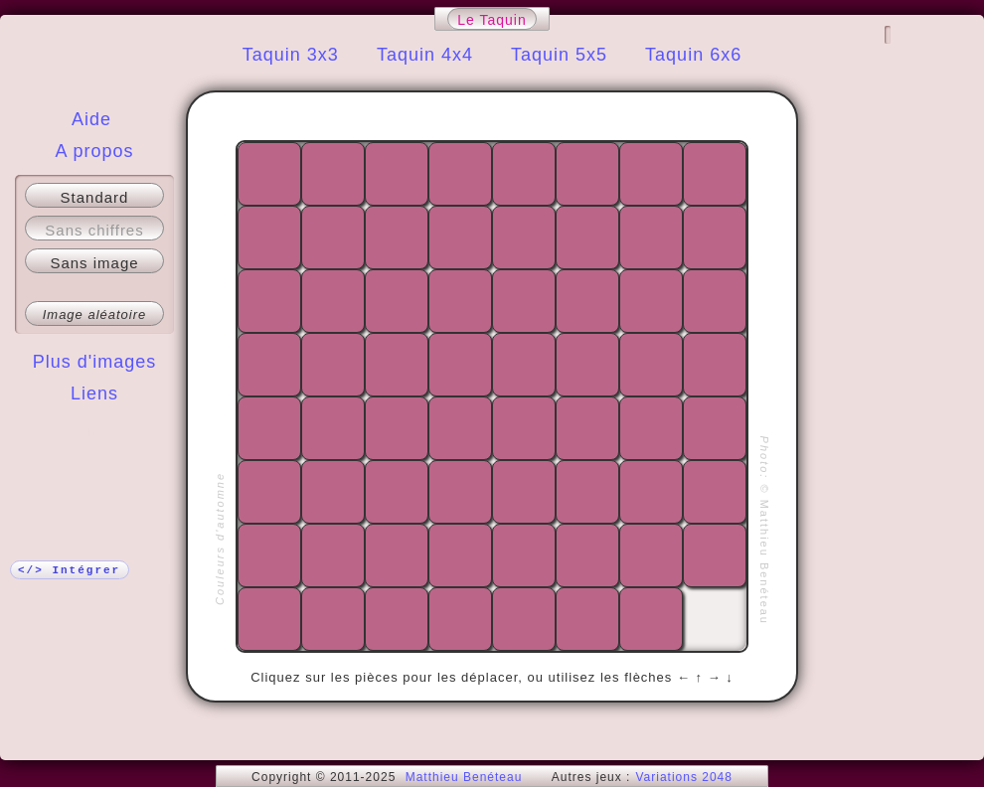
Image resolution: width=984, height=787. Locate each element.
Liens (94, 393)
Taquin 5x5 (559, 55)
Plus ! (95, 433)
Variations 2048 (684, 777)
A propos (94, 151)
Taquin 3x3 (291, 55)
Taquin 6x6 (693, 55)
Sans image (94, 262)
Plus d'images (95, 362)
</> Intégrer (69, 570)
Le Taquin (491, 20)
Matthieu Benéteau (464, 777)
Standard (95, 197)
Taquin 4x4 (425, 55)
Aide (91, 119)
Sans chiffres (94, 230)
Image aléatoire (95, 314)
